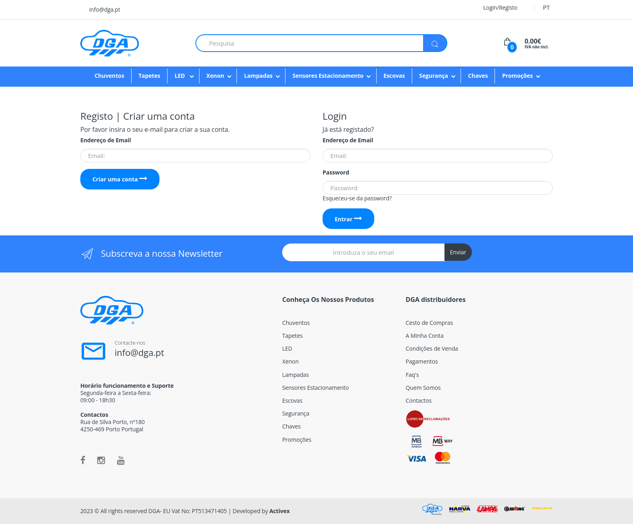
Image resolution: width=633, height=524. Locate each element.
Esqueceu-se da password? (357, 198)
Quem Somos (423, 387)
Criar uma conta (119, 179)
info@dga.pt (104, 9)
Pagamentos (422, 361)
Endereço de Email (105, 140)
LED (180, 75)
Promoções (517, 75)
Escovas (394, 75)
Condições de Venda (432, 348)
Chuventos (109, 75)
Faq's (412, 374)
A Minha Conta (425, 335)
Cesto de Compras (429, 322)
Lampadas (258, 75)
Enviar (458, 252)
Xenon (215, 75)
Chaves (478, 75)
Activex (279, 511)
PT (546, 7)
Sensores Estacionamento (327, 75)
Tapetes (149, 75)
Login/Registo (495, 7)
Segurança (433, 75)
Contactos (419, 400)
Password (336, 172)
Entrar (348, 219)
